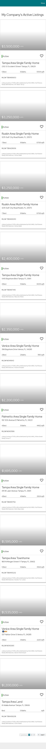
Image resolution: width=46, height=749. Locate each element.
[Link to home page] (2, 3)
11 (38, 735)
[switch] (41, 55)
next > (43, 735)
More (43, 3)
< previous (23, 735)
